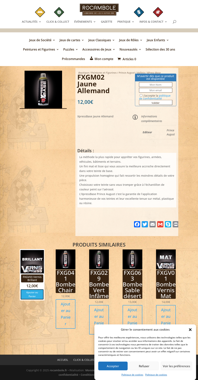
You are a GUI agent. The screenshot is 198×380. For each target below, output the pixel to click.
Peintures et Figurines (39, 50)
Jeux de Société (40, 40)
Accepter (113, 367)
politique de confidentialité (155, 97)
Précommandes (73, 59)
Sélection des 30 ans (160, 50)
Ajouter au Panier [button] (32, 294)
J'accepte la (155, 97)
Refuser (144, 367)
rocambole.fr (58, 370)
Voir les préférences (176, 367)
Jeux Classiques (99, 40)
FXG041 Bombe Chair (65, 281)
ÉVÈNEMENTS (83, 21)
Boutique (83, 72)
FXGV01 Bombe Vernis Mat (166, 284)
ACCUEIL (62, 360)
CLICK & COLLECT (57, 21)
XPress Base (154, 72)
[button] (190, 331)
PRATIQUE (124, 21)
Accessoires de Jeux (96, 50)
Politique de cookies (132, 376)
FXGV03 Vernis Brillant (32, 278)
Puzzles (68, 50)
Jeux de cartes (70, 40)
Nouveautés (128, 50)
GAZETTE (106, 21)
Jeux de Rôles (129, 40)
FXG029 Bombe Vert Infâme (99, 284)
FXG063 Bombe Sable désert (132, 284)
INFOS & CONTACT (151, 21)
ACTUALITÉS (30, 21)
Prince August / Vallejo (132, 72)
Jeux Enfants (156, 40)
